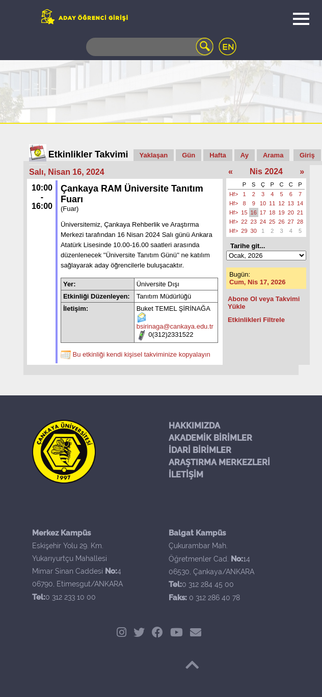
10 (263, 203)
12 (281, 203)
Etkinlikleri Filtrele (256, 320)
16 (254, 212)
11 (272, 203)
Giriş (307, 155)
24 (263, 222)
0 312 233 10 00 (70, 597)
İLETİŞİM (186, 474)
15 (244, 212)
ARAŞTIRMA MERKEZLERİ (219, 462)
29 (244, 231)
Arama (273, 155)
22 (244, 222)
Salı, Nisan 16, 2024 (66, 172)
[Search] (149, 47)
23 (254, 222)
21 (300, 212)
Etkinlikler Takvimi (88, 154)
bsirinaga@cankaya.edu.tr (175, 326)
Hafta (217, 155)
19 (281, 212)
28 (300, 222)
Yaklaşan (154, 155)
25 (272, 222)
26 (281, 222)
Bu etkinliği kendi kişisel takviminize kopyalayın (141, 354)
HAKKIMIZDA (194, 426)
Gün (188, 155)
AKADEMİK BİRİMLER (210, 438)
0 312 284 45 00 (208, 584)
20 (291, 212)
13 (291, 203)
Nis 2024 (266, 171)
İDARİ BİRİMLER (200, 450)
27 (291, 222)
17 (263, 212)
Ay (244, 155)
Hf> (233, 194)
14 (300, 203)
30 (254, 231)
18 (272, 212)
